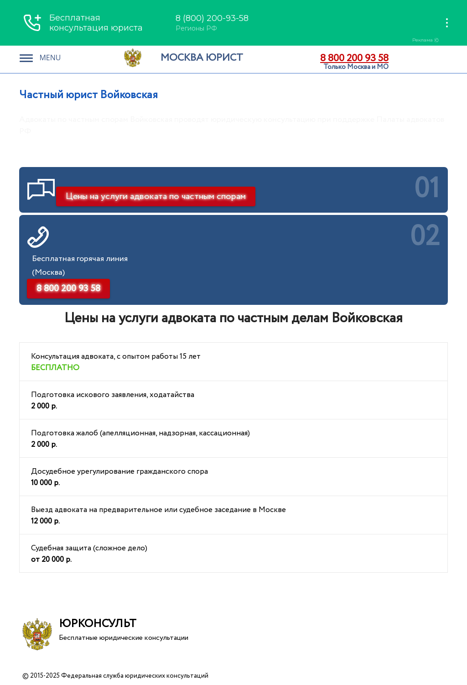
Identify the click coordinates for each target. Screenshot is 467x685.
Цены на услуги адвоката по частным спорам (156, 196)
